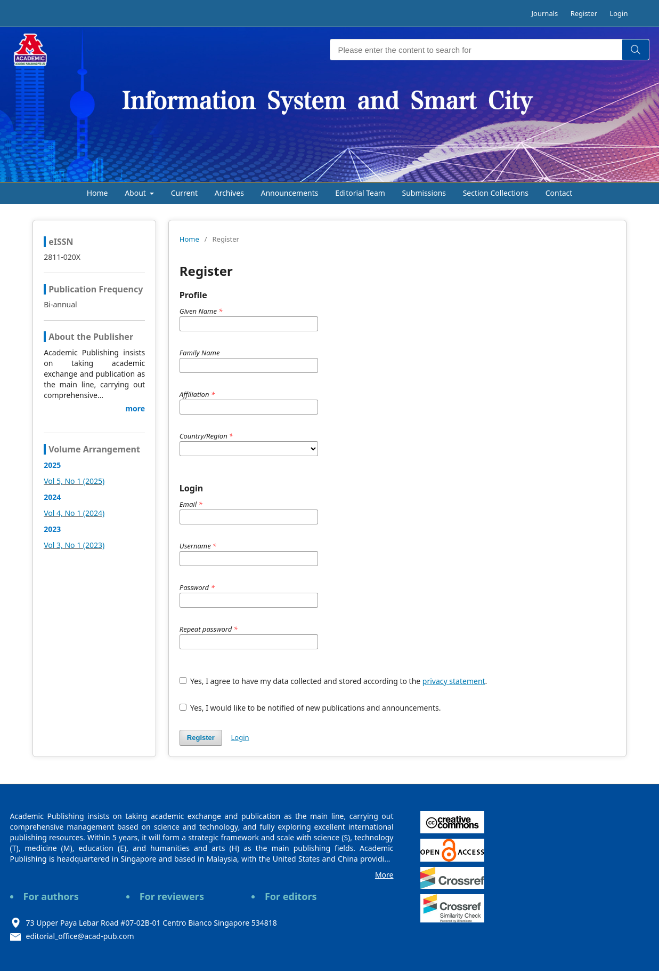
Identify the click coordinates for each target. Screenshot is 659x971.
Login (618, 13)
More (384, 875)
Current (184, 193)
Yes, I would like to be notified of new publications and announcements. (310, 708)
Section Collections (495, 193)
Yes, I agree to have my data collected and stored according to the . (333, 681)
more (135, 408)
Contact (559, 193)
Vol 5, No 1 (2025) (74, 481)
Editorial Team (360, 193)
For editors (291, 896)
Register (584, 13)
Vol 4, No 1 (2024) (74, 513)
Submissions (424, 193)
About (136, 193)
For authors (51, 896)
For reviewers (172, 896)
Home (97, 193)
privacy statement (453, 681)
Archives (229, 193)
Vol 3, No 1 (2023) (74, 545)
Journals (545, 13)
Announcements (289, 193)
